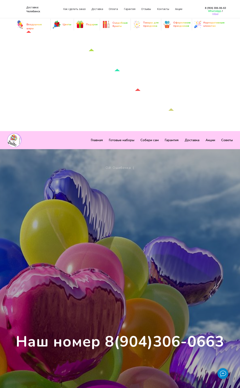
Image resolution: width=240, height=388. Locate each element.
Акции (178, 9)
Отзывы (146, 9)
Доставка (97, 9)
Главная (97, 140)
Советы (227, 140)
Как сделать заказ (74, 9)
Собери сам (149, 140)
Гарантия (129, 9)
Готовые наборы (121, 140)
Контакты (163, 9)
